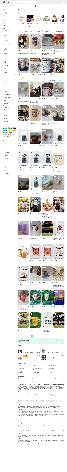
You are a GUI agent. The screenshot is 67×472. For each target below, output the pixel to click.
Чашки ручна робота (33, 76)
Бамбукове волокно (7, 94)
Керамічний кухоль (33, 123)
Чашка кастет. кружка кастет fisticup (47, 102)
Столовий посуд (6, 13)
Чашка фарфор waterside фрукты (58, 193)
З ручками (5, 155)
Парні (4, 157)
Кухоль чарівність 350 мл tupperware (22, 240)
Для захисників (38, 6)
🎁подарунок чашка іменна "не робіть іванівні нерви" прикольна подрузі (58, 148)
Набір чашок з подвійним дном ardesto (22, 125)
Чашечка (50, 372)
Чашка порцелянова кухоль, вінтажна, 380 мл (47, 148)
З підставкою (6, 152)
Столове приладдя (58, 378)
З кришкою (5, 151)
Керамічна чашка (33, 53)
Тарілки (52, 378)
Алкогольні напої (52, 371)
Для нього (5, 121)
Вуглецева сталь (6, 97)
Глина (4, 99)
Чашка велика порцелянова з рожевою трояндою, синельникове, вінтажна (47, 285)
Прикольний (6, 169)
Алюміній (5, 91)
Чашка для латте (36, 369)
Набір (4, 109)
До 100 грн (6, 30)
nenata (48, 348)
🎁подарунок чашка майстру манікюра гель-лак (58, 239)
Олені (4, 167)
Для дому (5, 10)
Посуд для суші (29, 381)
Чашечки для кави (52, 365)
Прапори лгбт (20, 365)
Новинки (46, 5)
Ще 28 (4, 105)
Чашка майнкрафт (52, 369)
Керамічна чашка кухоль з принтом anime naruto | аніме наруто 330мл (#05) (58, 332)
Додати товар (41, 2)
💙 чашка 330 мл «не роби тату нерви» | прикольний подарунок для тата (58, 77)
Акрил (4, 89)
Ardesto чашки (36, 372)
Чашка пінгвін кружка (33, 238)
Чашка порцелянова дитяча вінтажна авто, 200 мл (47, 124)
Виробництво (6, 136)
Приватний (5, 142)
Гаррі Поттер (6, 166)
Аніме (4, 164)
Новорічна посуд (36, 366)
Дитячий (5, 118)
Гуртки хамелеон (21, 368)
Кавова (5, 79)
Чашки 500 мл (20, 369)
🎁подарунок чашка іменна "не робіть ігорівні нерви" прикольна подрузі (23, 148)
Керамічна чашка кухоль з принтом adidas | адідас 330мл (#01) (22, 332)
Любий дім (35, 365)
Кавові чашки (51, 368)
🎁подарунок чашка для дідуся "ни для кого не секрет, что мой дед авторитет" (57, 263)
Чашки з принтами (36, 371)
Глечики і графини (21, 381)
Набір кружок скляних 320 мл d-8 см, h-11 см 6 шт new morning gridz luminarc (23, 263)
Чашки (4, 14)
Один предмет (6, 111)
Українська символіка (7, 172)
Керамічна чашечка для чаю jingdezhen (47, 193)
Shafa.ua (5, 9)
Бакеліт (5, 93)
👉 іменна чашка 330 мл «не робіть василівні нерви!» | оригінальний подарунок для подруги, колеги (55, 358)
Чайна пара (20, 374)
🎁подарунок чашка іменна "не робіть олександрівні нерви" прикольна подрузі (35, 170)
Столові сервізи (21, 378)
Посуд (4, 12)
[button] (18, 18)
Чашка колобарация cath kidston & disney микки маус (35, 308)
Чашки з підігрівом (21, 366)
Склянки (48, 378)
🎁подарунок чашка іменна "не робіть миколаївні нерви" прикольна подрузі (35, 193)
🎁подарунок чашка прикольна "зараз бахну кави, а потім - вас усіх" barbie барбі (35, 263)
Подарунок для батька (37, 368)
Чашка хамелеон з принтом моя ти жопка (23, 77)
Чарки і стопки (42, 378)
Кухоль (5, 81)
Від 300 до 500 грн (7, 35)
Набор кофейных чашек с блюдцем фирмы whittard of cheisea (58, 286)
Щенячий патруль (7, 173)
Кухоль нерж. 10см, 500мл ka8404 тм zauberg (55, 351)
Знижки (12, 6)
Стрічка (51, 5)
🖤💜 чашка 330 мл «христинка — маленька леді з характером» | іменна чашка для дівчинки (58, 215)
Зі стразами (6, 149)
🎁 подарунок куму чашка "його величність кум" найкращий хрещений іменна (47, 331)
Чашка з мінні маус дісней (23, 53)
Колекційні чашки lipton (57, 54)
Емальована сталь (7, 102)
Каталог (5, 5)
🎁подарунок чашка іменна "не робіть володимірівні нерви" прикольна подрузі (23, 170)
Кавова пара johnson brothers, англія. (45, 54)
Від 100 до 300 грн (7, 33)
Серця (4, 170)
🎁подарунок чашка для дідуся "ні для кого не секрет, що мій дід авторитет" (23, 285)
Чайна (4, 82)
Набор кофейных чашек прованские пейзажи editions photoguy (58, 101)
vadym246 (25, 355)
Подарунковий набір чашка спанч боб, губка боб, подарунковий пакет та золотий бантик (58, 308)
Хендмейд (5, 137)
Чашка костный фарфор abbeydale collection (46, 308)
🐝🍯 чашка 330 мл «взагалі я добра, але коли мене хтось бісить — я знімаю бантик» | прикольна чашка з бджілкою (23, 215)
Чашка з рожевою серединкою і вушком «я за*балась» (34, 215)
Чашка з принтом (21, 371)
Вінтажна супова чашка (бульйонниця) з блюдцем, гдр (34, 148)
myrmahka (25, 348)
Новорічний (6, 122)
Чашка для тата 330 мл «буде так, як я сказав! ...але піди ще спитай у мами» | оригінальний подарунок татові (47, 77)
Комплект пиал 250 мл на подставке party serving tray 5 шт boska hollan (47, 217)
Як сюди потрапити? (60, 80)
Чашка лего (20, 372)
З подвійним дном (7, 154)
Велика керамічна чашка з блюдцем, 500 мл (22, 193)
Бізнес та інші (6, 143)
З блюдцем (5, 148)
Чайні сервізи (28, 378)
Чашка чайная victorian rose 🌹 (23, 102)
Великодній (5, 115)
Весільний (5, 116)
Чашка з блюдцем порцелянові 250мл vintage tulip (58, 171)
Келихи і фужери (35, 378)
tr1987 (48, 355)
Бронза (5, 96)
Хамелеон (5, 158)
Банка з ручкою (6, 76)
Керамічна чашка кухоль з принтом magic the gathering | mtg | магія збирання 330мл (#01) (47, 240)
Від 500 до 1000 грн (7, 38)
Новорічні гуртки (36, 374)
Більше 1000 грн (7, 40)
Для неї (5, 119)
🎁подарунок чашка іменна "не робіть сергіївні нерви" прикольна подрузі (47, 170)
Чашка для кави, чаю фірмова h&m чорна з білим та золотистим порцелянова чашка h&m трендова (35, 102)
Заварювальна (6, 78)
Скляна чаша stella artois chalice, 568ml (34, 286)
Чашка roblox (25, 357)
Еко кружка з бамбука (22, 309)
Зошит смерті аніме (53, 366)
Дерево (5, 100)
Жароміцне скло (6, 103)
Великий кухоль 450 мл (27, 351)
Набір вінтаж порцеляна (57, 125)
